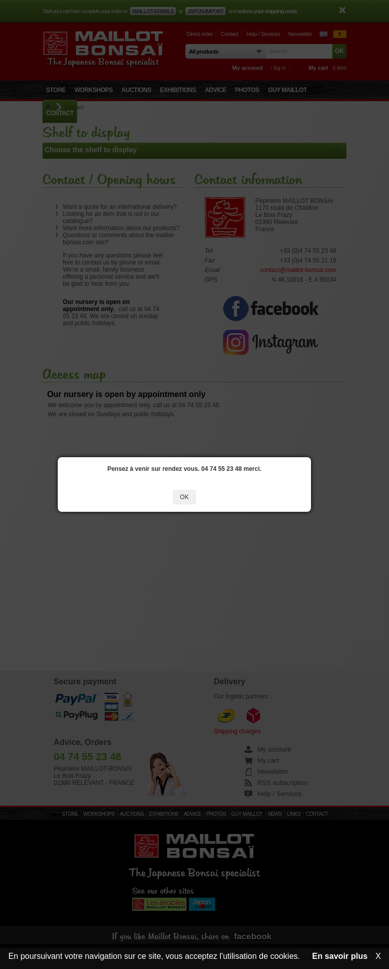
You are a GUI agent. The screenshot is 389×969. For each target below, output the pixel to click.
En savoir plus (339, 956)
